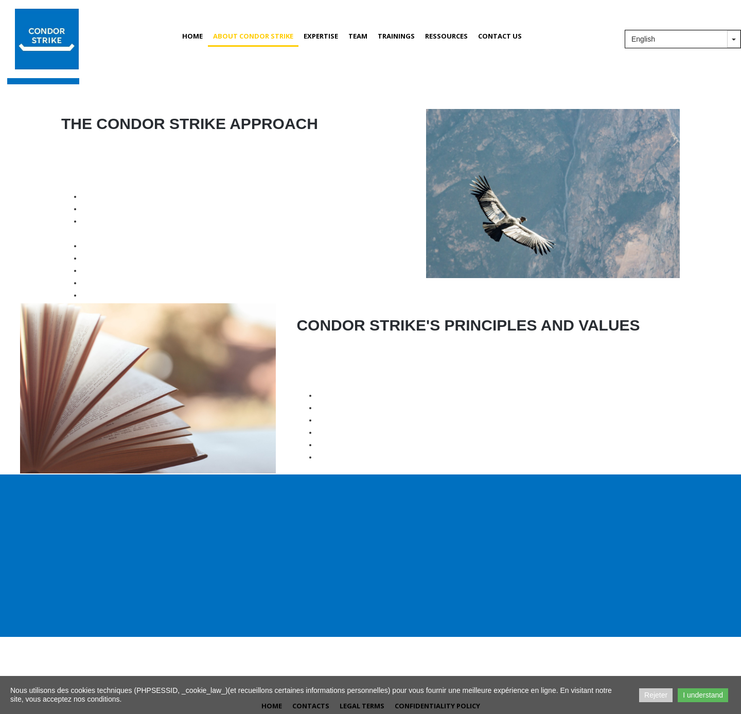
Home (192, 36)
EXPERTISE (321, 36)
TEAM (357, 36)
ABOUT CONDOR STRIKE (253, 36)
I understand (703, 695)
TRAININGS (396, 36)
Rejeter (655, 695)
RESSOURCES (446, 36)
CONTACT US (500, 36)
